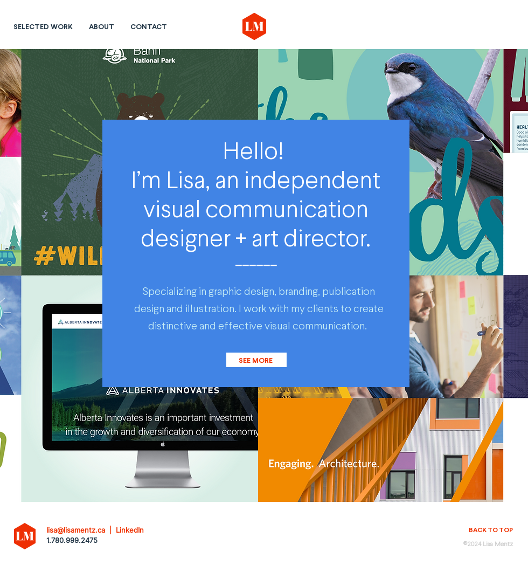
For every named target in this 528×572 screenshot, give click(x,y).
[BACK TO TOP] (485, 530)
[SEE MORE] (256, 360)
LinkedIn (130, 530)
